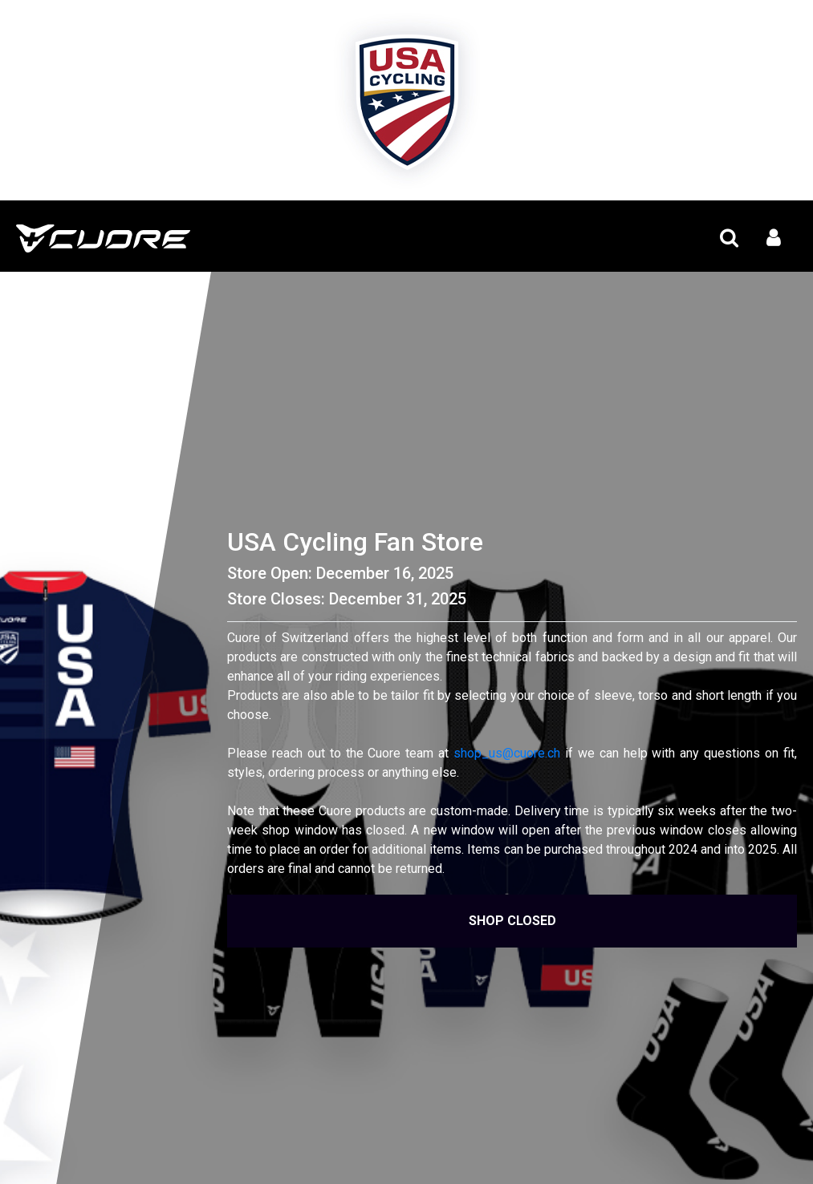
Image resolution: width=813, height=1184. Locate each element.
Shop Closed (512, 920)
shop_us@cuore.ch (506, 753)
